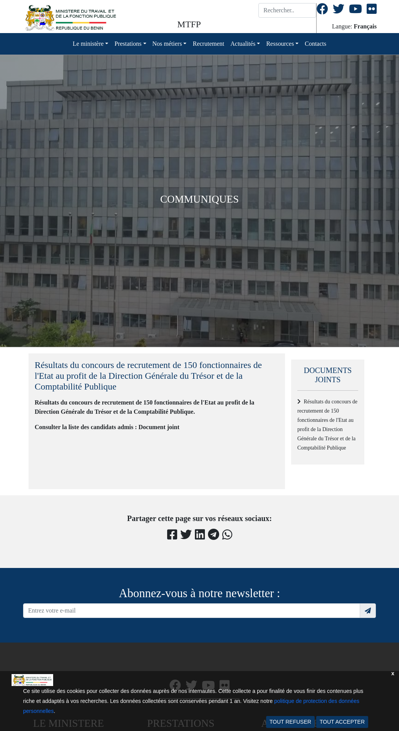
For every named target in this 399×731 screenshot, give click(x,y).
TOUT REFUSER (290, 722)
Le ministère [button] (88, 43)
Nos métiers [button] (167, 43)
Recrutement (208, 43)
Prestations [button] (127, 43)
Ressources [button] (280, 43)
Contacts (315, 43)
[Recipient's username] (191, 610)
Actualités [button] (242, 43)
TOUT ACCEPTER (342, 722)
